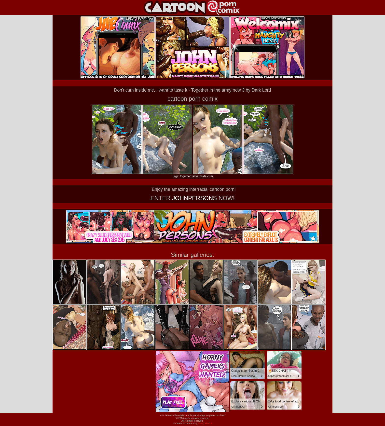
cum (210, 176)
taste (195, 176)
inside (202, 176)
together (185, 176)
